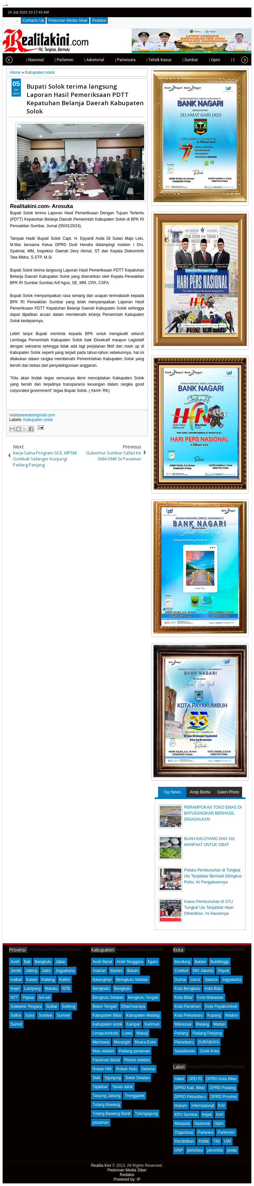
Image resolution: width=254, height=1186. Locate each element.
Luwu (127, 1033)
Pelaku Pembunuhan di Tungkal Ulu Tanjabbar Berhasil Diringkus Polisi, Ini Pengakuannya (213, 876)
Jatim (46, 970)
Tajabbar (100, 1086)
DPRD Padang (222, 1087)
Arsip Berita (200, 792)
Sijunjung (113, 1078)
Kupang (214, 1015)
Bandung (182, 961)
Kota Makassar (210, 997)
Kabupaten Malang (142, 1015)
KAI (221, 1105)
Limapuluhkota (105, 1033)
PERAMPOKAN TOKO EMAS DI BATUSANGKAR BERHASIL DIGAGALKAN (213, 813)
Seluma (148, 1069)
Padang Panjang (207, 1033)
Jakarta (210, 979)
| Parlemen (51, 60)
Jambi (16, 970)
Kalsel (31, 979)
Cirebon (182, 970)
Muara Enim (145, 1042)
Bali (27, 961)
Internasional (202, 1105)
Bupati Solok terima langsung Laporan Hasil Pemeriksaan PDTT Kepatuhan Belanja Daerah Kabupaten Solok (85, 98)
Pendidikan (184, 1141)
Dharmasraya (133, 1006)
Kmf (219, 1114)
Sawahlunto (185, 1051)
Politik (203, 1141)
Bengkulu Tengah (143, 997)
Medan (219, 1024)
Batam (133, 970)
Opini (219, 1123)
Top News (172, 792)
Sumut (16, 1024)
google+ (236, 12)
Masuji (142, 1033)
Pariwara (205, 1132)
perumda (215, 1150)
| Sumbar (177, 60)
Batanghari (102, 979)
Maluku (51, 988)
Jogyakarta (65, 970)
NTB (66, 988)
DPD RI (195, 1079)
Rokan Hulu (126, 1069)
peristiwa (195, 1150)
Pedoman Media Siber (68, 20)
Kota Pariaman (188, 1006)
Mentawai (101, 1042)
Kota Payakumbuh (221, 1006)
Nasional (202, 1123)
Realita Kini (101, 1165)
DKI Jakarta (203, 970)
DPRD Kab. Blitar (190, 1087)
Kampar (133, 1024)
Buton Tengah (105, 1006)
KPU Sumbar (186, 1114)
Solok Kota (209, 1051)
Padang (181, 1033)
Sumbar (45, 1015)
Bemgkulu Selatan (132, 979)
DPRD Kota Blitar (221, 1079)
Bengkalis (101, 988)
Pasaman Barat (106, 1060)
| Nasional (22, 60)
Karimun (152, 1024)
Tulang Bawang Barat (112, 1113)
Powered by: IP (126, 1179)
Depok (223, 970)
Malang (202, 1024)
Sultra (16, 1015)
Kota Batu (213, 988)
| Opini (201, 60)
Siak (96, 1078)
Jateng (31, 970)
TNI (216, 1141)
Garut (195, 979)
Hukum (181, 1105)
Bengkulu (43, 961)
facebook (227, 12)
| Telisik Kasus (146, 60)
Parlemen (226, 1132)
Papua (28, 997)
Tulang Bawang (106, 1104)
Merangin (122, 1042)
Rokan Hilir (102, 1069)
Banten (116, 970)
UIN (227, 1141)
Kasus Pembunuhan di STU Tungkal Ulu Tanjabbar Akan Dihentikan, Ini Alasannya (208, 907)
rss (244, 12)
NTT (14, 997)
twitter (218, 12)
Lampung (32, 988)
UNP (179, 1150)
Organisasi (184, 1132)
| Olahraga (227, 60)
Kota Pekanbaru (189, 1015)
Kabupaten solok (38, 419)
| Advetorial (81, 60)
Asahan (99, 970)
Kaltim (64, 979)
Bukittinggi (219, 961)
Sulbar (52, 1006)
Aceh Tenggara (129, 961)
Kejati (207, 1114)
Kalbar (16, 979)
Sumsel (63, 1015)
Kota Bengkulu (187, 988)
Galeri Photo (228, 792)
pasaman (101, 1122)
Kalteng (48, 979)
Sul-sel (44, 997)
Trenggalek (135, 1095)
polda (232, 1150)
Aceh (15, 961)
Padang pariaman (134, 1051)
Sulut (29, 1015)
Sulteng (68, 1006)
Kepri (15, 988)
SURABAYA (208, 1042)
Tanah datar (122, 1086)
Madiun (231, 1015)
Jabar (60, 961)
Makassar (183, 1024)
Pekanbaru (184, 1042)
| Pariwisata (112, 60)
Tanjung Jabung (107, 1095)
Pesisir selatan (137, 1060)
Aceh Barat (102, 961)
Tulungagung (146, 1113)
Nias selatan (103, 1051)
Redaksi (99, 20)
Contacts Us (33, 20)
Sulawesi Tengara (26, 1006)
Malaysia (182, 1123)
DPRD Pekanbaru (190, 1096)
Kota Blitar (184, 997)
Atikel (179, 1079)
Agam (153, 961)
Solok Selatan (137, 1078)
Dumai (180, 979)
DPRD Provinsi (223, 1096)
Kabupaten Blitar (107, 1015)
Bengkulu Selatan (108, 997)
